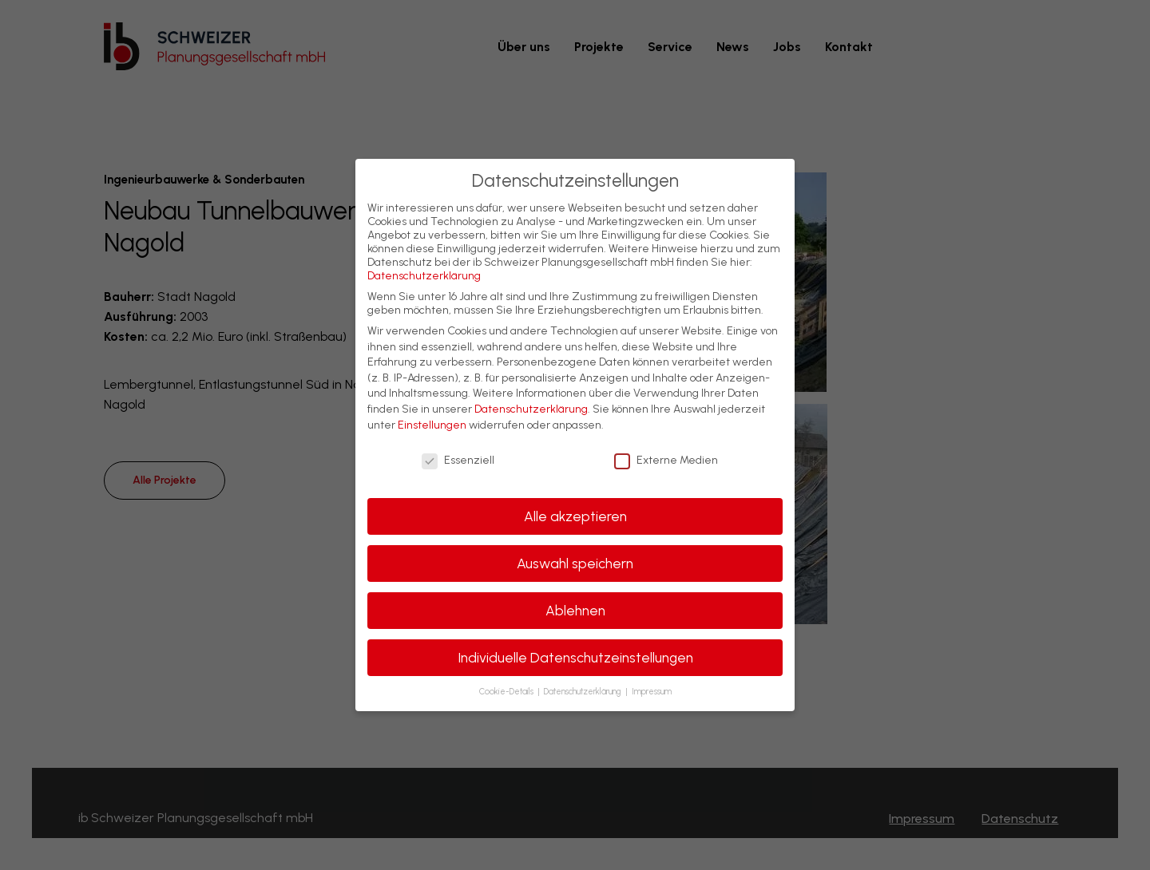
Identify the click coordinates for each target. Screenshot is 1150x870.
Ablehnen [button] (575, 610)
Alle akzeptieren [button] (575, 516)
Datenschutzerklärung (424, 276)
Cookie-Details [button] (507, 691)
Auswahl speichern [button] (575, 563)
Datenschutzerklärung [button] (584, 691)
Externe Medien (666, 460)
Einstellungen (432, 425)
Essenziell (458, 460)
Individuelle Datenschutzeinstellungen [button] (575, 657)
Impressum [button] (652, 691)
